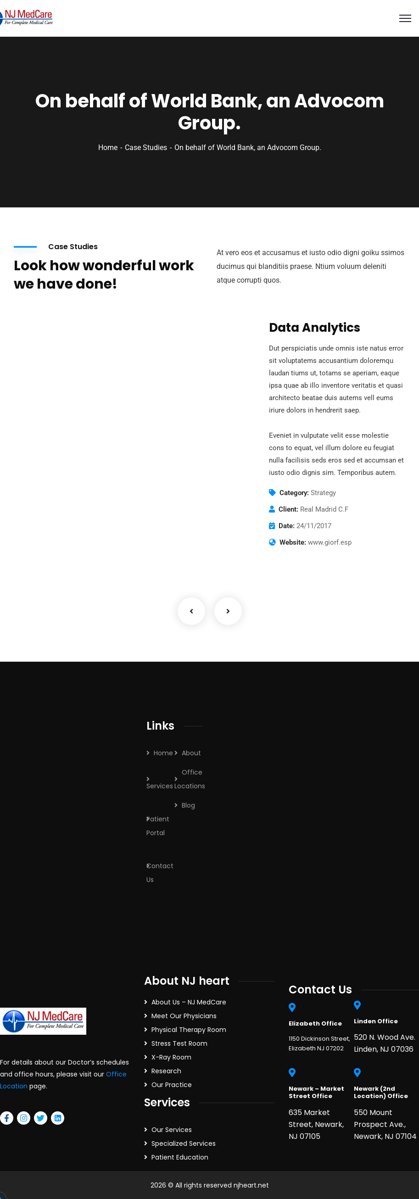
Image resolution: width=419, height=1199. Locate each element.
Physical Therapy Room (188, 1029)
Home (107, 147)
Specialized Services (183, 1143)
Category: (294, 493)
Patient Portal (157, 825)
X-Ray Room (171, 1057)
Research (166, 1071)
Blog (188, 805)
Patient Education (179, 1157)
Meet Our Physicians (184, 1016)
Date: (287, 526)
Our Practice (171, 1084)
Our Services (171, 1129)
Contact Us (159, 872)
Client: (288, 509)
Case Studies (146, 147)
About (191, 753)
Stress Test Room (179, 1043)
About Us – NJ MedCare (188, 1002)
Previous (191, 611)
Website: (292, 542)
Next (228, 611)
